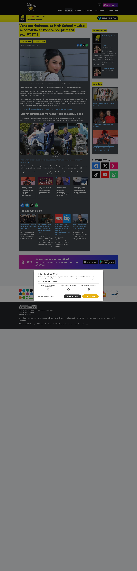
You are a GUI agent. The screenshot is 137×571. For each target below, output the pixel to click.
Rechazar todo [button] (72, 296)
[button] (45, 296)
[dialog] (68, 285)
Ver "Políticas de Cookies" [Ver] (50, 281)
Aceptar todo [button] (90, 296)
